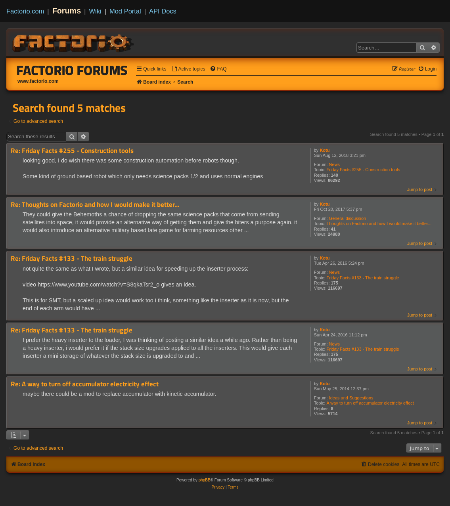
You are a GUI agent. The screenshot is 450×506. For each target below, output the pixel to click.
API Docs (162, 11)
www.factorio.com (38, 81)
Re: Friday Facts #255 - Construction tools (72, 151)
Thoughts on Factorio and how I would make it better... (379, 223)
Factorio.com (25, 11)
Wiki (95, 11)
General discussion (347, 218)
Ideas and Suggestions (351, 397)
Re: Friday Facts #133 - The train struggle (71, 258)
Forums (66, 10)
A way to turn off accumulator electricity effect (370, 403)
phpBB (205, 480)
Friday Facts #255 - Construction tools (363, 169)
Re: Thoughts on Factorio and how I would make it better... (95, 204)
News (334, 164)
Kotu (324, 150)
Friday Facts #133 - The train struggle (363, 277)
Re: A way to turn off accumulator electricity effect (85, 384)
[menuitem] (188, 69)
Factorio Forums (72, 70)
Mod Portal (125, 11)
